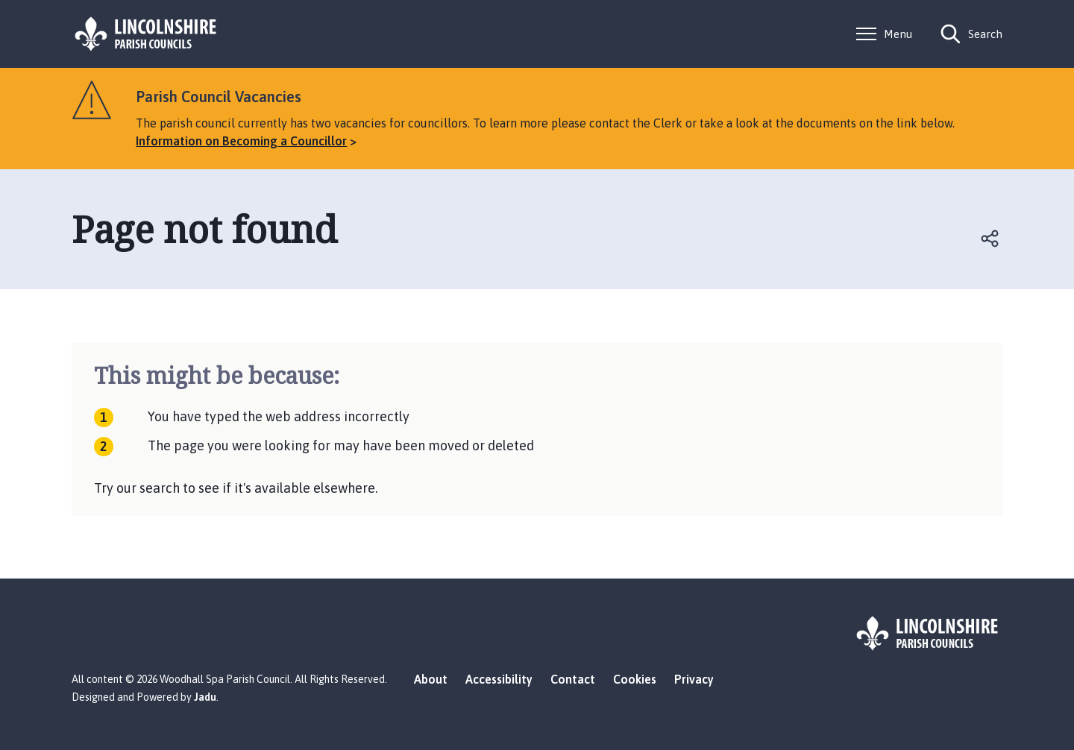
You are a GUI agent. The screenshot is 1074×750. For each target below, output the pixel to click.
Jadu (205, 697)
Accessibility (499, 679)
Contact (572, 679)
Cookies (634, 679)
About (431, 679)
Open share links (990, 239)
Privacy (694, 679)
